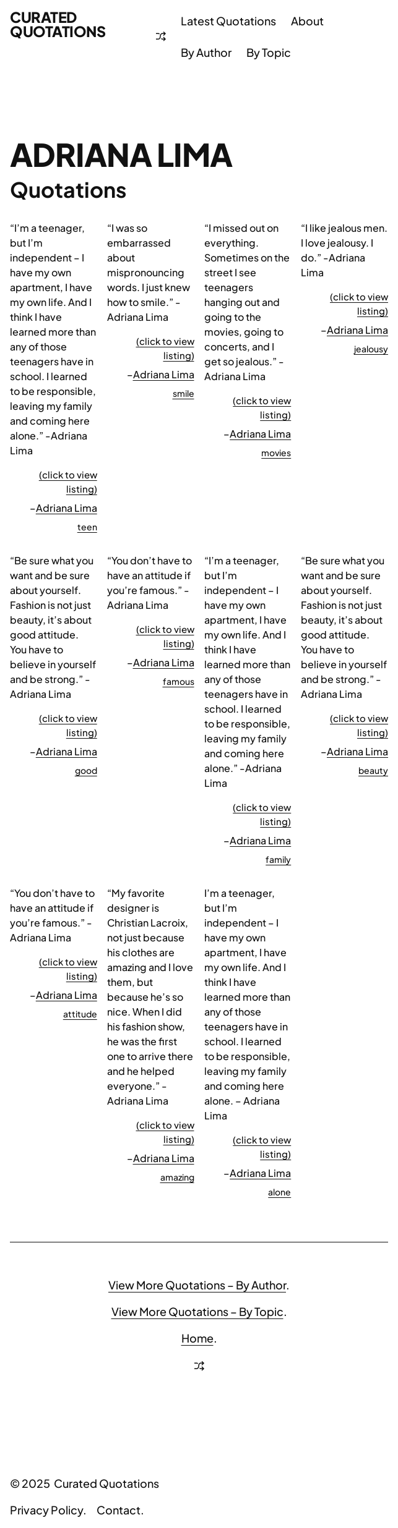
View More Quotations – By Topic (197, 1311)
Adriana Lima (66, 507)
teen (87, 526)
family (278, 859)
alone (279, 1191)
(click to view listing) (68, 481)
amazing (177, 1176)
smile (183, 393)
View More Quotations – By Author (197, 1285)
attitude (80, 1013)
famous (178, 681)
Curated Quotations (57, 24)
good (86, 770)
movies (276, 452)
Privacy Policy (46, 1510)
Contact (119, 1510)
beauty (373, 770)
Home (197, 1338)
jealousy (371, 348)
